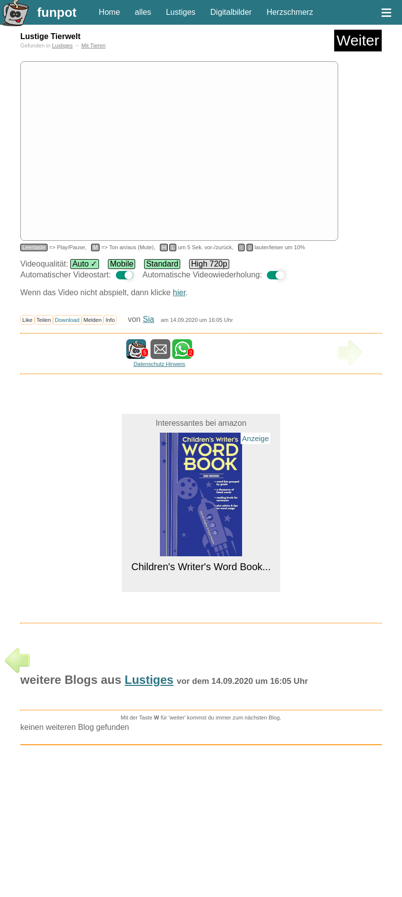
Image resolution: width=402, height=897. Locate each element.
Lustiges (181, 12)
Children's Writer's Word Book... (200, 566)
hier (179, 292)
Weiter (358, 40)
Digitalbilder (231, 12)
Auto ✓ (84, 264)
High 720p (209, 264)
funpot (57, 12)
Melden (93, 320)
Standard (162, 264)
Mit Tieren (93, 45)
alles (143, 12)
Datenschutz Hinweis (159, 364)
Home (109, 12)
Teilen (44, 320)
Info (110, 320)
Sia (148, 319)
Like (27, 320)
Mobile (121, 264)
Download (67, 320)
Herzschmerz (289, 12)
